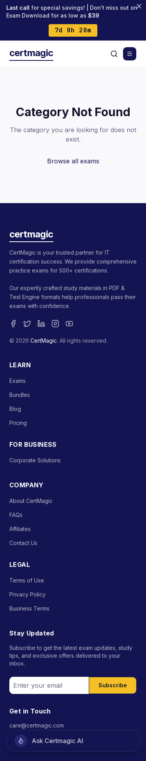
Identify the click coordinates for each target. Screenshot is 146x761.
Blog (15, 408)
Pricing (18, 422)
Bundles (19, 394)
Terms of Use (26, 580)
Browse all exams (73, 161)
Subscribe (113, 685)
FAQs (16, 514)
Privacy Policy (27, 594)
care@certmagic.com (36, 725)
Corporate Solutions (35, 460)
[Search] (114, 54)
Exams (17, 380)
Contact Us (23, 543)
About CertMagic (31, 500)
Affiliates (20, 529)
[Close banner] (139, 6)
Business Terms (29, 608)
